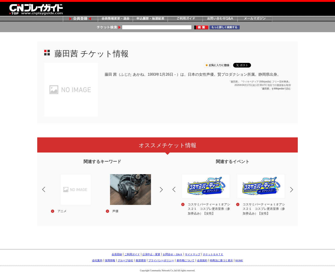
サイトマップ (192, 254)
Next (165, 192)
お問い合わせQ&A (219, 19)
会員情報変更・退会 (115, 19)
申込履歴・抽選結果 (150, 19)
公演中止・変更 (151, 254)
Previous (39, 186)
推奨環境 (141, 260)
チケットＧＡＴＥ (213, 254)
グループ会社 (125, 260)
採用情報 (110, 260)
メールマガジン (254, 19)
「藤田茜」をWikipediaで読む (275, 88)
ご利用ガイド (185, 19)
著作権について (185, 260)
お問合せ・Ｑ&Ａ (173, 254)
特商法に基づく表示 (221, 260)
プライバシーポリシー (161, 260)
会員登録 (80, 19)
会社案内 (97, 260)
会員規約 (202, 260)
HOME (239, 260)
